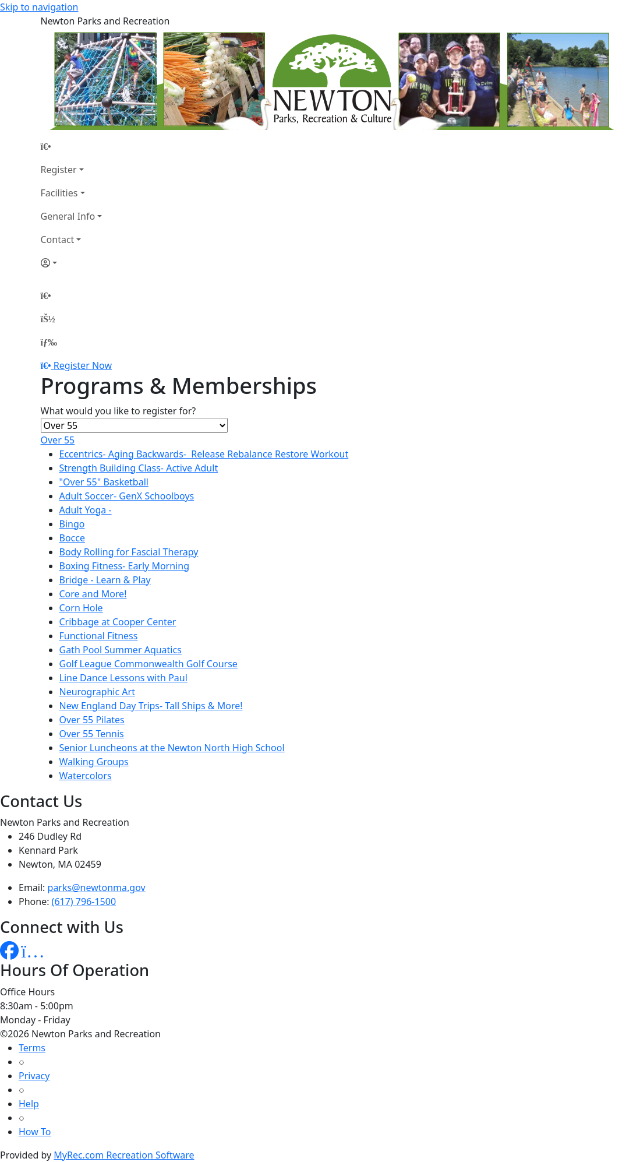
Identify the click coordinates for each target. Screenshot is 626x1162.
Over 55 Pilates (92, 719)
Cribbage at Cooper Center (117, 621)
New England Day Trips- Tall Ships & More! (151, 705)
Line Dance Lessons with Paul (123, 677)
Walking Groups (94, 761)
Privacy (34, 1075)
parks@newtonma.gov (97, 887)
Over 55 (58, 440)
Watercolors (85, 775)
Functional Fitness (98, 635)
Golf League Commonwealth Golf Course (148, 663)
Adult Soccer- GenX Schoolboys (126, 496)
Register (59, 169)
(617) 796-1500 (84, 901)
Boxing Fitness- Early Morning (124, 565)
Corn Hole (81, 607)
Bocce (72, 537)
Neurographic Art (97, 691)
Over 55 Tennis (91, 733)
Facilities (59, 192)
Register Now (83, 365)
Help (29, 1103)
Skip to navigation (39, 7)
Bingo (72, 523)
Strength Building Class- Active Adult (138, 468)
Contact (58, 239)
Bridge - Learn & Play (105, 579)
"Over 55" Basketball (103, 482)
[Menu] (49, 342)
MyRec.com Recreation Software (124, 1155)
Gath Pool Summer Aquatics (120, 649)
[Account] (71, 262)
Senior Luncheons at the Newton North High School (172, 747)
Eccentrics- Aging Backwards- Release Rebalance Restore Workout (204, 454)
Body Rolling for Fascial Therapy (129, 551)
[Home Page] (71, 146)
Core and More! (93, 593)
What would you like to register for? (118, 410)
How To (35, 1131)
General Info (68, 216)
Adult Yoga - (85, 509)
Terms (32, 1047)
